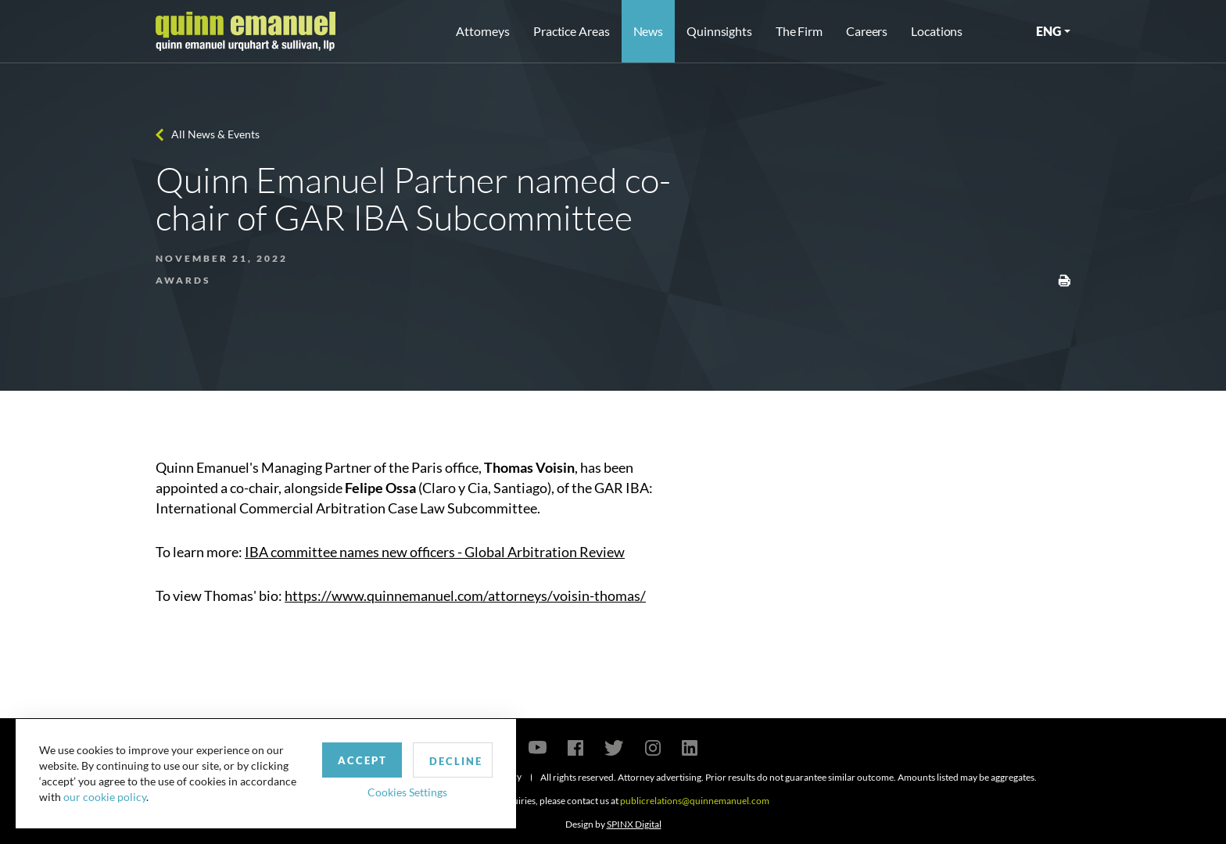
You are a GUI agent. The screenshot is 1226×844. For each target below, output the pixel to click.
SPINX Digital (634, 824)
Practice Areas (571, 30)
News (648, 30)
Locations (937, 30)
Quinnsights (719, 30)
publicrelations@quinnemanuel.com (694, 800)
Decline (455, 761)
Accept (362, 760)
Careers (866, 30)
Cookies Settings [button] (407, 792)
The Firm (799, 30)
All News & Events (215, 134)
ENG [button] (1048, 30)
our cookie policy (104, 796)
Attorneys (483, 30)
